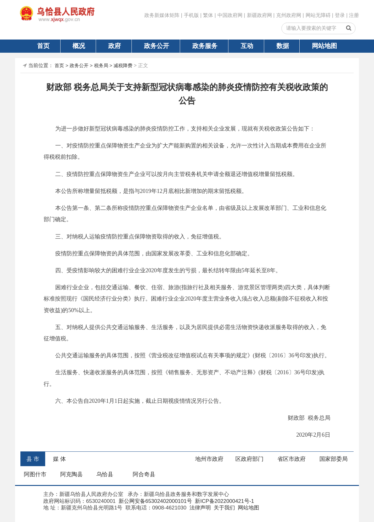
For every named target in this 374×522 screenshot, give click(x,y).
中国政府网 (230, 15)
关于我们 (223, 508)
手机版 (191, 15)
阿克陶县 (71, 474)
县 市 (32, 459)
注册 (354, 15)
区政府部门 (249, 459)
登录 (340, 15)
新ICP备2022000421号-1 (224, 501)
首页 (43, 45)
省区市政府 (291, 459)
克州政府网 (288, 15)
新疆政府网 (259, 15)
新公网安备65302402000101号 (154, 501)
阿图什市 (35, 474)
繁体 (208, 15)
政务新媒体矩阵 (161, 15)
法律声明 (199, 508)
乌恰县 (104, 474)
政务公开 (156, 45)
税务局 (101, 65)
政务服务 (204, 45)
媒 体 (59, 459)
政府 (114, 45)
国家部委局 (333, 459)
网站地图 (324, 45)
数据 (282, 45)
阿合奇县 (144, 474)
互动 (247, 45)
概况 (78, 45)
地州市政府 (209, 459)
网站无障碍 (318, 15)
